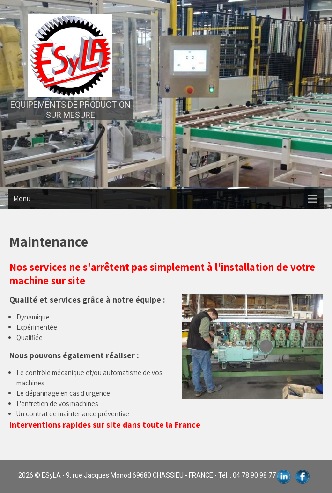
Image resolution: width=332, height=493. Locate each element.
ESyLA (51, 475)
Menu (21, 198)
